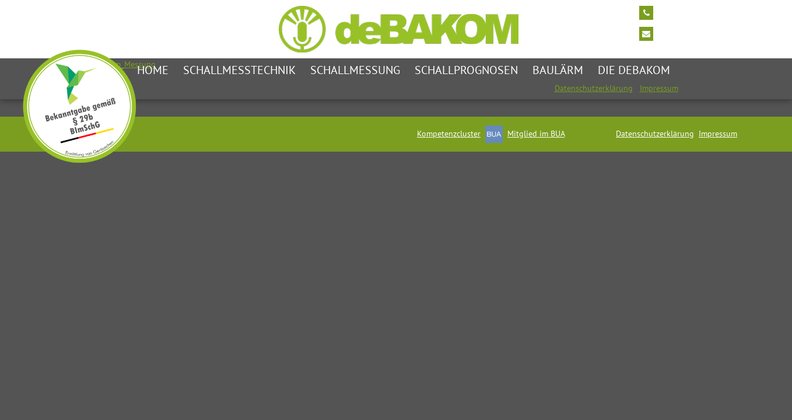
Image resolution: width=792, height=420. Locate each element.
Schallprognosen (466, 70)
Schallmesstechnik (239, 70)
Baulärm (557, 70)
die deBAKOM (634, 70)
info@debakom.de (693, 32)
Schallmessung (355, 70)
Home (153, 70)
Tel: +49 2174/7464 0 (698, 11)
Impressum (659, 88)
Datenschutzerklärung (594, 88)
